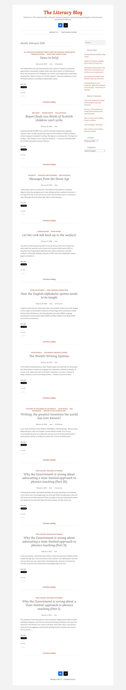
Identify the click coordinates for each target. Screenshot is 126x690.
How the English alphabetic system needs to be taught (49, 295)
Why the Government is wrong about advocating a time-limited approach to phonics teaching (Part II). (49, 541)
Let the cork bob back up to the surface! (49, 235)
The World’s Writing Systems (49, 356)
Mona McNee (56, 231)
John (51, 64)
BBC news (36, 113)
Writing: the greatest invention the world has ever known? (49, 416)
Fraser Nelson (43, 231)
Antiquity (32, 175)
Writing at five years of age (54, 411)
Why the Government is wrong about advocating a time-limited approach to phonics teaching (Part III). (49, 478)
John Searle (63, 409)
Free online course (69, 32)
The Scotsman (60, 113)
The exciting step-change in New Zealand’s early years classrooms (94, 102)
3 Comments (59, 64)
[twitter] (65, 25)
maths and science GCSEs (57, 54)
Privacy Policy (56, 679)
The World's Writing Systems (55, 352)
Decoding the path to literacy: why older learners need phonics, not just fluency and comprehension (94, 70)
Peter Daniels (36, 352)
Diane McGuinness (37, 290)
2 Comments (59, 303)
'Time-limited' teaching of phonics (49, 471)
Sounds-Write (47, 113)
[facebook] (60, 25)
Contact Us (53, 32)
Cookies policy (70, 679)
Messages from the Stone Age (49, 179)
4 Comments (59, 424)
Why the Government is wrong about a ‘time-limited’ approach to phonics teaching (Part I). (49, 605)
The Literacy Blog (63, 12)
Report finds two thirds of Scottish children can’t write (49, 118)
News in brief (49, 58)
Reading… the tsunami (96, 124)
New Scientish (64, 175)
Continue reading (51, 102)
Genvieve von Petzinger (47, 175)
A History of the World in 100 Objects (41, 409)
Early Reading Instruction (57, 290)
